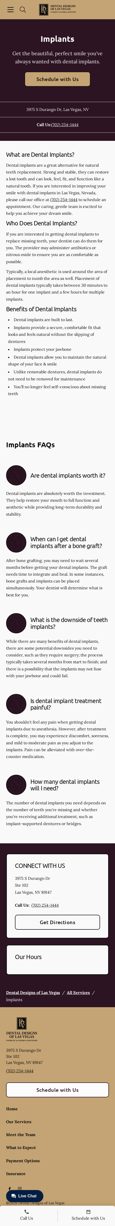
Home (12, 1108)
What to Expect (21, 1147)
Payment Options (23, 1160)
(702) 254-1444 (65, 124)
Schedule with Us (57, 79)
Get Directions (57, 922)
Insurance (16, 1173)
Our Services (18, 1121)
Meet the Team (20, 1134)
